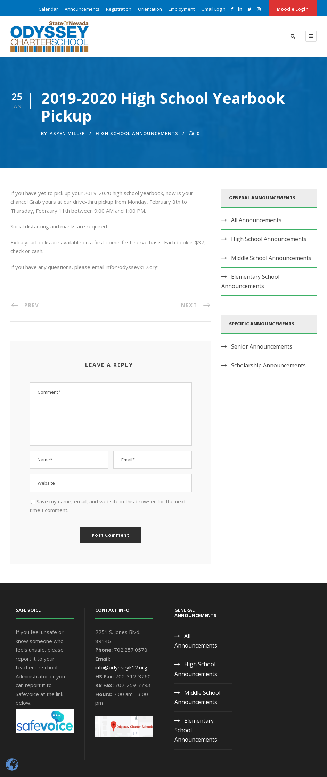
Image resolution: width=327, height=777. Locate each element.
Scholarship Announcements (268, 365)
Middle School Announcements (271, 258)
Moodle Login (293, 9)
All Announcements (256, 220)
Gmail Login (213, 9)
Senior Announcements (261, 346)
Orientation (150, 9)
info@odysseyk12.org (121, 667)
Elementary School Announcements (250, 281)
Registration (118, 9)
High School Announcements (137, 133)
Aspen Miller (67, 133)
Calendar (48, 9)
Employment (182, 9)
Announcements (82, 9)
